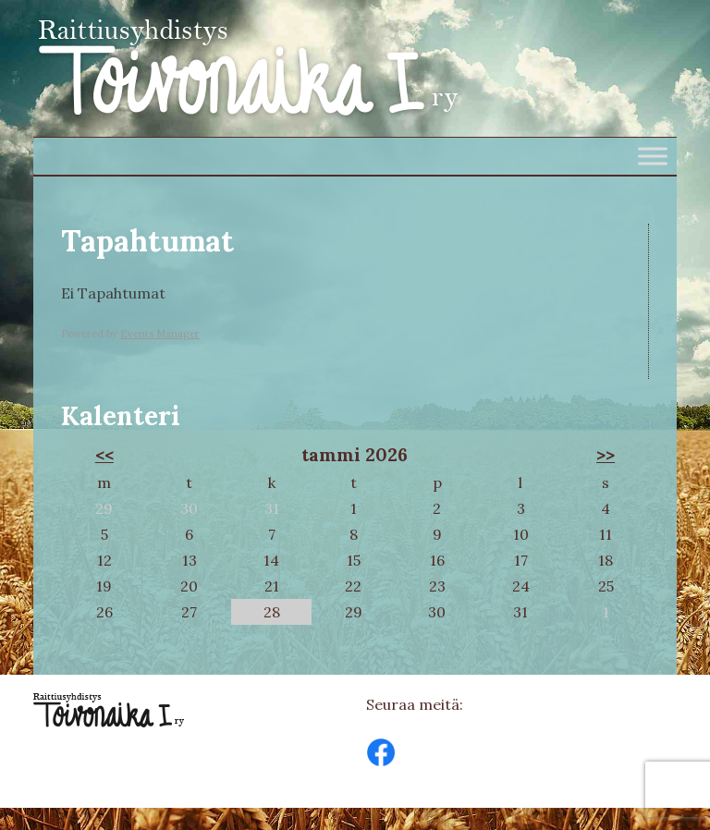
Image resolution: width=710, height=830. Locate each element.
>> (605, 455)
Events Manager (160, 333)
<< (104, 455)
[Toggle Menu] (652, 156)
